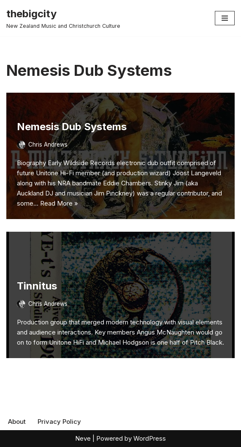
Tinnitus (37, 286)
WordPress (149, 438)
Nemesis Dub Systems (72, 126)
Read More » (59, 203)
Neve (83, 438)
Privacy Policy (59, 422)
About (17, 422)
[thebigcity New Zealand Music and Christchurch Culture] (63, 18)
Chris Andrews (48, 144)
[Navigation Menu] (225, 18)
